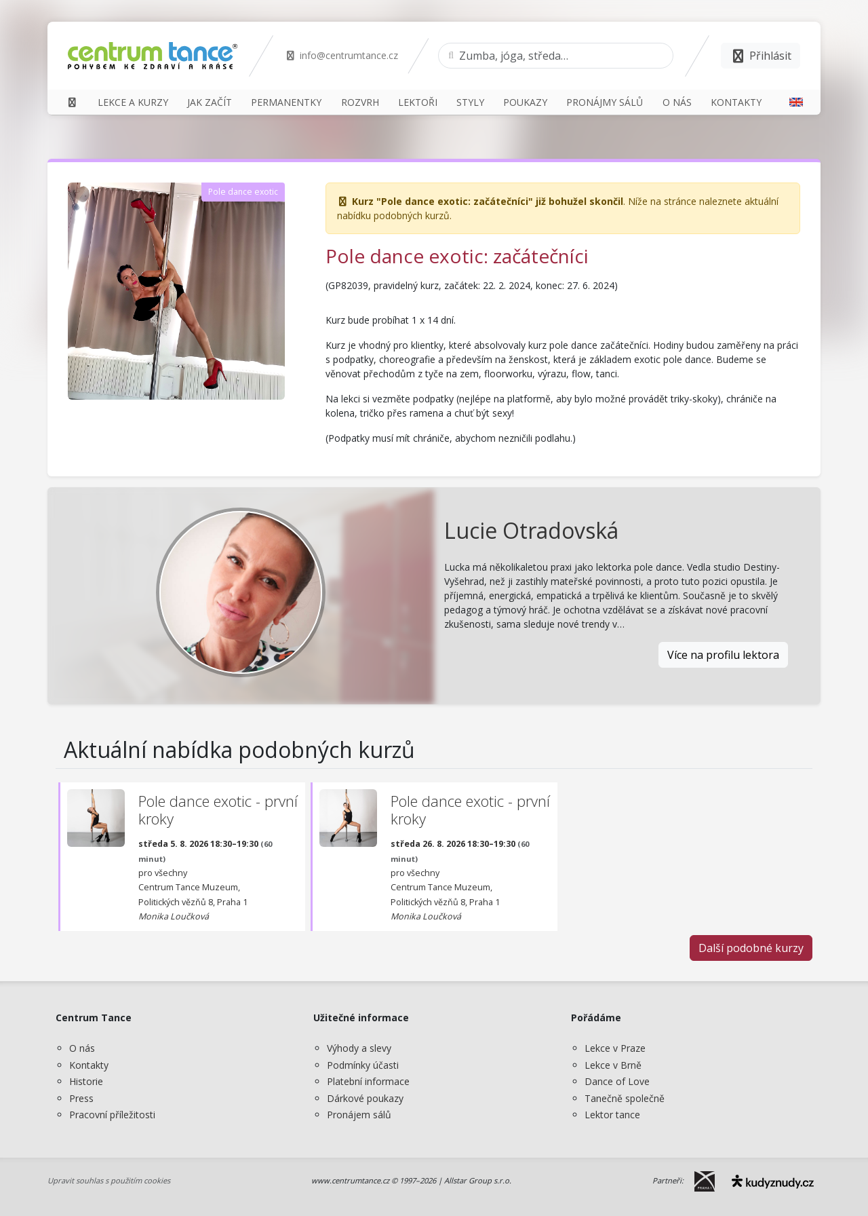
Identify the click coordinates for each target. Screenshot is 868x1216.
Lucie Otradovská (531, 530)
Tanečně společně (625, 1098)
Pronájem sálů (359, 1114)
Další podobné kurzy (751, 947)
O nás (82, 1048)
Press (81, 1098)
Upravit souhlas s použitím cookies (108, 1180)
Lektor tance (612, 1114)
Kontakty (88, 1065)
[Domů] (72, 102)
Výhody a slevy (359, 1048)
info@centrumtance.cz (341, 55)
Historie (86, 1081)
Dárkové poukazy (365, 1098)
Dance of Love (617, 1081)
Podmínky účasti (363, 1065)
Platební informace (368, 1081)
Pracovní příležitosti (112, 1114)
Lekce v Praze (615, 1048)
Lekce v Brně (613, 1065)
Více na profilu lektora (723, 654)
